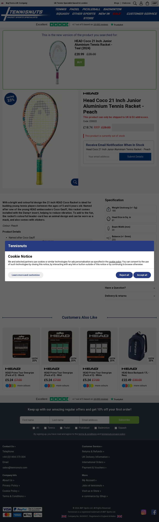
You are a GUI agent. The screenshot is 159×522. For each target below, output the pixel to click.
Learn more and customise (26, 275)
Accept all (142, 275)
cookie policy (115, 261)
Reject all (124, 275)
